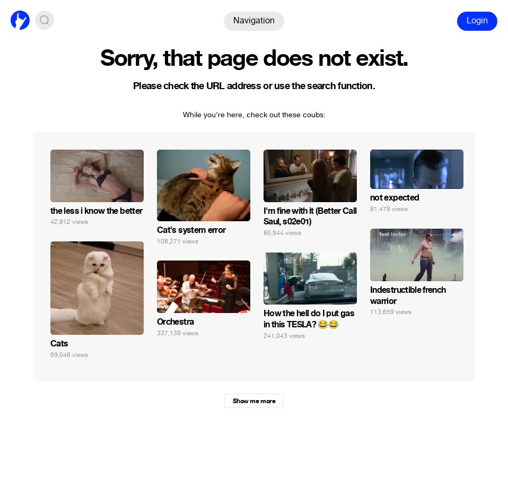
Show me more (254, 401)
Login (477, 20)
